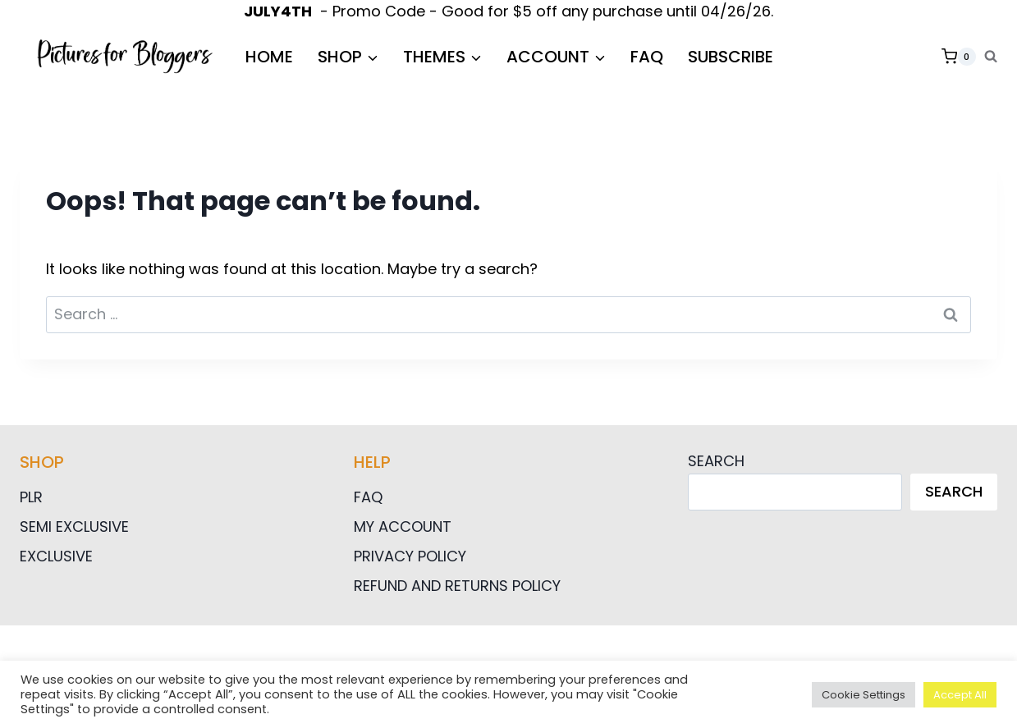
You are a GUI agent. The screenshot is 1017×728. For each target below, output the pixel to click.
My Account (402, 526)
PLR (31, 497)
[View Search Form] (990, 56)
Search (716, 461)
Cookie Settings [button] (863, 695)
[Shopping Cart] (958, 57)
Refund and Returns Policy (457, 585)
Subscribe (730, 56)
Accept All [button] (960, 695)
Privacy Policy (410, 556)
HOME (269, 56)
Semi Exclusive (74, 526)
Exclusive (56, 556)
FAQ (646, 56)
